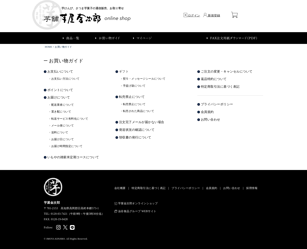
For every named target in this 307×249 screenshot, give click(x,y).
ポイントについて (60, 90)
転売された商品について (138, 111)
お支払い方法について (65, 78)
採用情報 (251, 188)
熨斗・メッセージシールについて (144, 78)
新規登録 (211, 15)
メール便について (62, 125)
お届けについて (58, 97)
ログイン (191, 15)
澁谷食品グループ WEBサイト (135, 211)
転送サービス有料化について (69, 118)
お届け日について (62, 139)
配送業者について (62, 104)
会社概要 (120, 188)
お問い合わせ (210, 119)
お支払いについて (60, 71)
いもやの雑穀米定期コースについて (73, 157)
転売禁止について (132, 96)
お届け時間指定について (66, 146)
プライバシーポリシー (217, 104)
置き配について (61, 111)
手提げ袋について (134, 85)
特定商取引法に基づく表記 (220, 86)
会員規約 (207, 112)
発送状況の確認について (136, 129)
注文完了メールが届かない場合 (141, 122)
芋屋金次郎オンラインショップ (136, 203)
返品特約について (214, 79)
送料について (59, 132)
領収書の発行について (135, 137)
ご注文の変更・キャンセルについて (227, 71)
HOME (48, 46)
